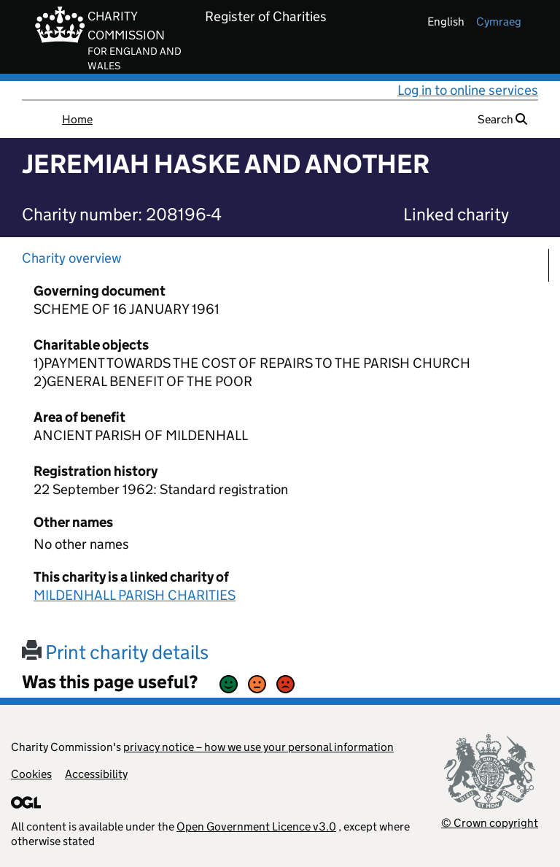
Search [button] (502, 119)
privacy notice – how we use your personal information (258, 747)
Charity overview (72, 258)
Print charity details (115, 652)
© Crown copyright (489, 823)
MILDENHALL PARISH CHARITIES (135, 595)
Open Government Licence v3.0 (256, 826)
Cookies (31, 774)
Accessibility (96, 774)
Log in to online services (467, 90)
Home (77, 119)
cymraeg (498, 21)
